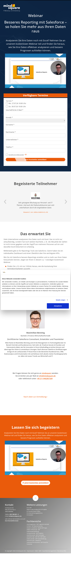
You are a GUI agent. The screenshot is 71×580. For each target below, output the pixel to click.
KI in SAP (29, 508)
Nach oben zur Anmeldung (36, 396)
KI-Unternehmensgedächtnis (35, 513)
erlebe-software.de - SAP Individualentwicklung (33, 530)
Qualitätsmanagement (49, 551)
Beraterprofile (61, 551)
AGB (36, 551)
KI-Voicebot (30, 515)
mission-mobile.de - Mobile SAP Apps (37, 528)
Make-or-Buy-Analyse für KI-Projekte (37, 509)
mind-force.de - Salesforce (34, 540)
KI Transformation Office (33, 511)
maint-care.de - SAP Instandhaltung (36, 539)
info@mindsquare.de (47, 376)
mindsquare (46, 373)
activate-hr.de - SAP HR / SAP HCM (36, 537)
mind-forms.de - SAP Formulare (35, 535)
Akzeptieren (58, 306)
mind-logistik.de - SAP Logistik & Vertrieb (38, 524)
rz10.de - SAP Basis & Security (35, 526)
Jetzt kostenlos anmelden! (36, 483)
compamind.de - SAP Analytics (35, 533)
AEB (40, 551)
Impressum (30, 551)
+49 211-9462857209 (45, 378)
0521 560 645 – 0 (14, 514)
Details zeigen (60, 300)
